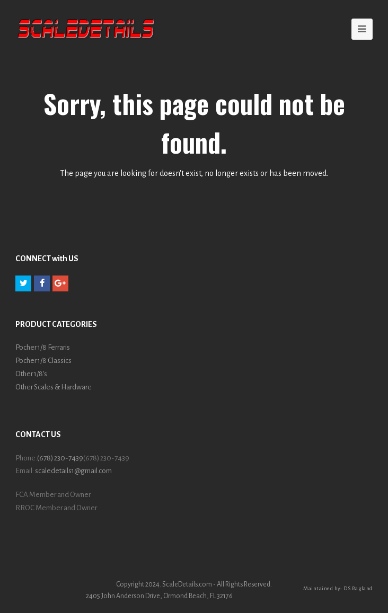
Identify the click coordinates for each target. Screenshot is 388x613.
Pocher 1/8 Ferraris (42, 347)
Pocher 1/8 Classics (43, 361)
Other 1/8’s (31, 374)
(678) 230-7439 (60, 458)
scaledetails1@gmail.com (73, 471)
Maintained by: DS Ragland (338, 588)
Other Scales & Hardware (53, 387)
